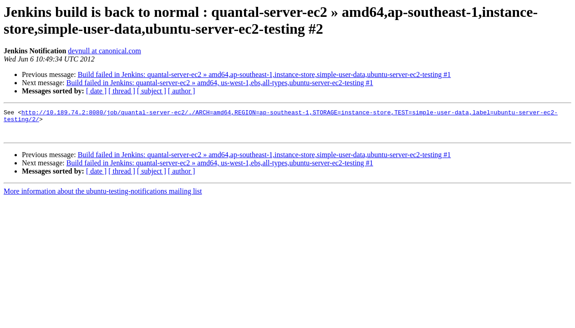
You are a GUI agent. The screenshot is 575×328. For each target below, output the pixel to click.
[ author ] (181, 91)
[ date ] (96, 91)
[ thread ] (121, 91)
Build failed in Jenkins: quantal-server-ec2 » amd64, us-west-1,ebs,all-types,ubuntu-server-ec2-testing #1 (219, 83)
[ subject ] (151, 91)
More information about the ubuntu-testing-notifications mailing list (103, 196)
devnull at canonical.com (104, 51)
